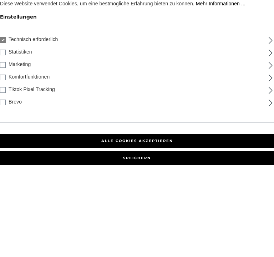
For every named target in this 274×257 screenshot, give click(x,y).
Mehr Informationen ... (220, 3)
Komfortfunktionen (29, 77)
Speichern (137, 158)
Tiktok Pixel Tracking (32, 89)
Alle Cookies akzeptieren (137, 140)
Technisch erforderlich (33, 39)
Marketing (20, 64)
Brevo (15, 102)
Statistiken (20, 52)
